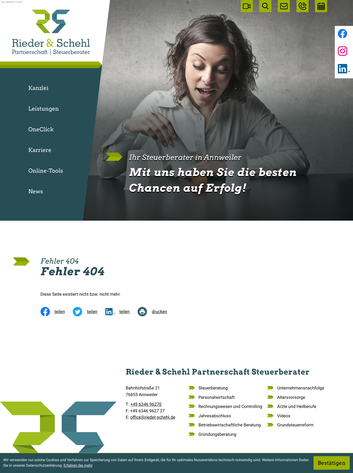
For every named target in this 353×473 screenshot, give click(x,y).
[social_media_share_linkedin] (121, 312)
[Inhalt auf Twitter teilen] (89, 312)
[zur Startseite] (51, 32)
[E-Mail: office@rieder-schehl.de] (284, 6)
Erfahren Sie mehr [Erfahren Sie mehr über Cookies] (77, 466)
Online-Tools (45, 170)
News (35, 191)
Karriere (40, 150)
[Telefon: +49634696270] (146, 404)
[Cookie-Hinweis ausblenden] (332, 463)
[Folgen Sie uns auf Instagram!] (342, 51)
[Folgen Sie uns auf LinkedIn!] (344, 68)
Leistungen (43, 108)
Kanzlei (38, 88)
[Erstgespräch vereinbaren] (321, 6)
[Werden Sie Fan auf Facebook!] (342, 33)
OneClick (41, 129)
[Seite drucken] (156, 312)
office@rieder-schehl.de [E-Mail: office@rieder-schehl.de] (152, 417)
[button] (302, 6)
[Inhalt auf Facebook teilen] (57, 312)
